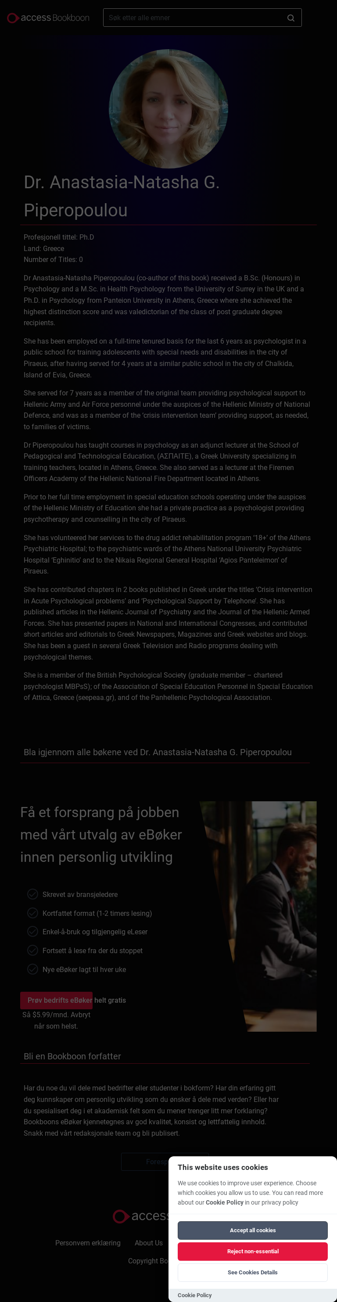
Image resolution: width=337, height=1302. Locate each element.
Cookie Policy (225, 1202)
